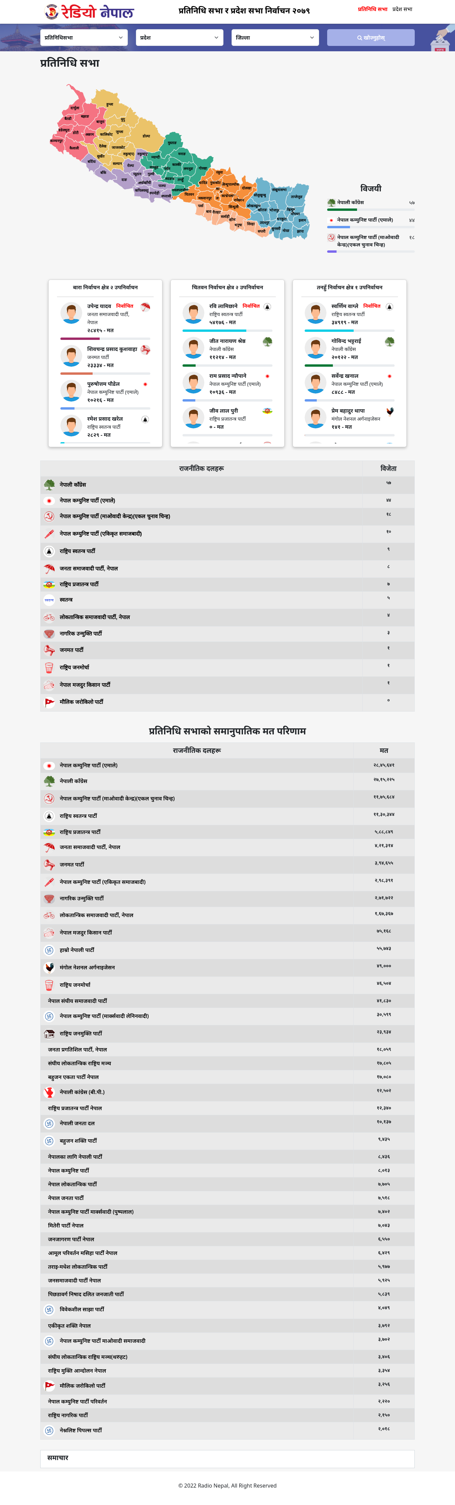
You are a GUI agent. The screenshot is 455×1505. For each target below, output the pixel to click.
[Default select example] (84, 37)
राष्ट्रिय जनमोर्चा (66, 667)
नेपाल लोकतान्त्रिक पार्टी (70, 1184)
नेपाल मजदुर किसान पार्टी (76, 685)
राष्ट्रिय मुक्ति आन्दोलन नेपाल (74, 1370)
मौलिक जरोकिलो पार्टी (73, 702)
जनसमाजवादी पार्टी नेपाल (72, 1280)
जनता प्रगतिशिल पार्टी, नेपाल (75, 1049)
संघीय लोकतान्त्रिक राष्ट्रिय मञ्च (77, 1063)
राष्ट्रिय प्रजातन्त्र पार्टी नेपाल (72, 1108)
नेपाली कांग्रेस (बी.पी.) (74, 1092)
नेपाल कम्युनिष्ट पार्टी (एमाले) (79, 500)
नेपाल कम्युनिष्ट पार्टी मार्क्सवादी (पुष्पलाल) (88, 1211)
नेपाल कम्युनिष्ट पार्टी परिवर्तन (75, 1401)
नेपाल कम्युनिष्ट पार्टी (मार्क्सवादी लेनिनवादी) (96, 1016)
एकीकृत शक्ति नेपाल (67, 1325)
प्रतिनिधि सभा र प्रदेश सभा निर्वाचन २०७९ (244, 10)
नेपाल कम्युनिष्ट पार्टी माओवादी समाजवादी (94, 1340)
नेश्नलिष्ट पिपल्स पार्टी (72, 1430)
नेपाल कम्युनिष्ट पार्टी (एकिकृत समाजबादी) (92, 533)
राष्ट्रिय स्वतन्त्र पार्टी (69, 551)
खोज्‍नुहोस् (371, 37)
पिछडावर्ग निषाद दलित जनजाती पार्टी (83, 1294)
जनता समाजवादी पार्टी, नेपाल (80, 568)
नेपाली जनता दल (69, 1123)
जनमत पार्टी (63, 650)
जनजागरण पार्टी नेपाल (68, 1239)
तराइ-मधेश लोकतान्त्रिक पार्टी (75, 1266)
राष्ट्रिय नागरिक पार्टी (65, 1415)
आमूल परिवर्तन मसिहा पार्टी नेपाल (80, 1253)
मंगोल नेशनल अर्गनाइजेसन (79, 967)
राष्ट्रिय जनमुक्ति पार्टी (72, 1033)
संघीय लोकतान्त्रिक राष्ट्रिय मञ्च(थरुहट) (85, 1357)
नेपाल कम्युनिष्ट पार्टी (66, 1170)
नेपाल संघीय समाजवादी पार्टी (75, 1001)
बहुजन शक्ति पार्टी (70, 1140)
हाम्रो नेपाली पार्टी (68, 950)
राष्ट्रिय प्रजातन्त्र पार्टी (70, 584)
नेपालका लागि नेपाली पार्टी (72, 1156)
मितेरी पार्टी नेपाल (63, 1225)
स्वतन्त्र (57, 599)
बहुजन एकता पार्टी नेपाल (71, 1077)
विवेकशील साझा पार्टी (73, 1309)
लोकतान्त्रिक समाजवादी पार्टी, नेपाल (86, 617)
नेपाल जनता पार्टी (63, 1198)
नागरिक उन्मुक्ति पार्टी (72, 634)
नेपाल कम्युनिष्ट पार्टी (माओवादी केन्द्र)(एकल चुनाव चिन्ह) (106, 516)
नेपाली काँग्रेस (64, 484)
